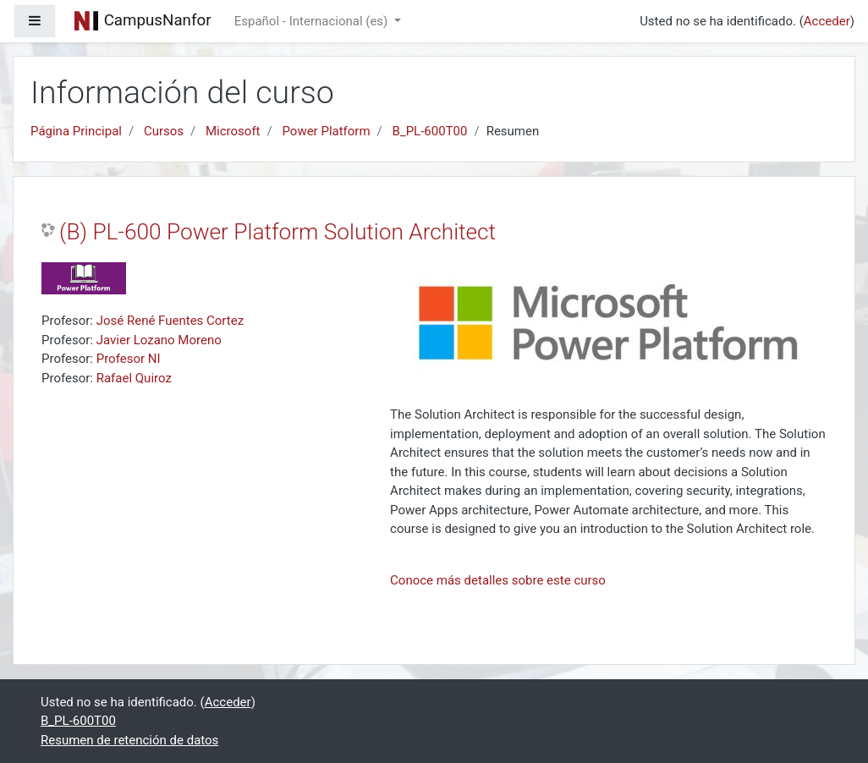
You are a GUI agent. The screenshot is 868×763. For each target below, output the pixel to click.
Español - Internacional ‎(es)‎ (312, 21)
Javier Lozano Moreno (159, 340)
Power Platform (326, 131)
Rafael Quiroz (134, 378)
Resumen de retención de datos (129, 740)
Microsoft (233, 131)
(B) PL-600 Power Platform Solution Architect (277, 231)
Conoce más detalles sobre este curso (498, 580)
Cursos (164, 131)
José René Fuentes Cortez (170, 320)
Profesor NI (128, 358)
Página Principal (76, 131)
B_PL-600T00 (430, 131)
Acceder (827, 21)
